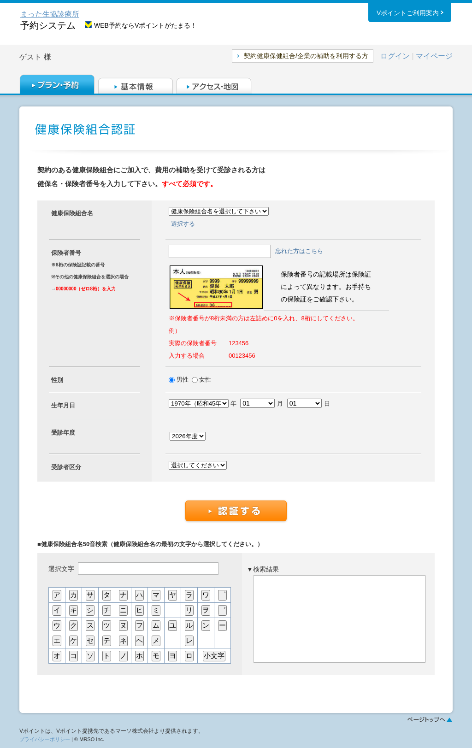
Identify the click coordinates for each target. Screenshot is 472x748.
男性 (183, 379)
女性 (205, 379)
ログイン (395, 56)
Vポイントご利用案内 (408, 13)
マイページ (434, 56)
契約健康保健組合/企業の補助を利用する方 (306, 55)
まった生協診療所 (49, 14)
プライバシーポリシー (44, 739)
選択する (183, 223)
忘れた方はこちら (299, 250)
